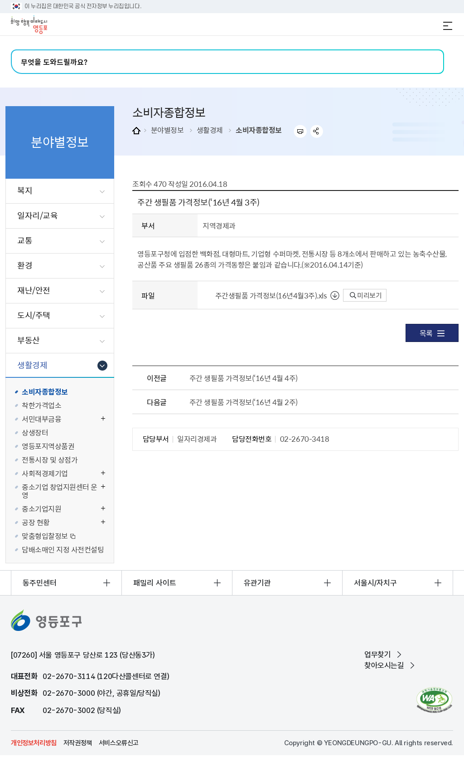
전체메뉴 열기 (447, 25)
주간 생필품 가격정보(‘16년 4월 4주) (243, 377)
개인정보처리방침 (34, 743)
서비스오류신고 (119, 743)
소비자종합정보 (259, 129)
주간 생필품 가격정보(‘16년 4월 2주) (243, 401)
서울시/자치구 (375, 582)
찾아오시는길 (384, 665)
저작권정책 (77, 743)
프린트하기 (300, 131)
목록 (432, 332)
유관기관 (257, 582)
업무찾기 (377, 654)
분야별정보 (167, 129)
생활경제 (210, 129)
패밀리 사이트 (154, 582)
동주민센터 (40, 582)
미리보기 (366, 295)
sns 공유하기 (317, 131)
